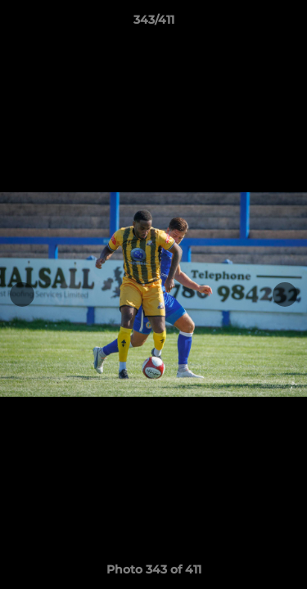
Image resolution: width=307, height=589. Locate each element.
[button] (287, 23)
